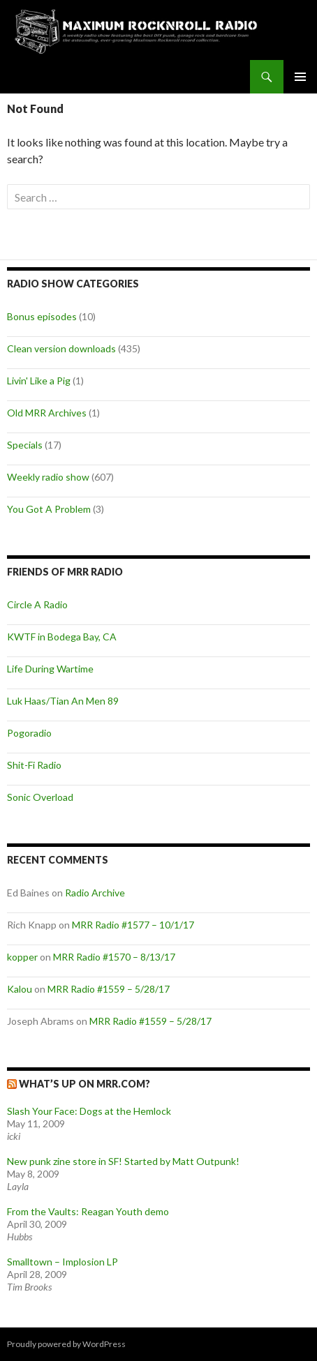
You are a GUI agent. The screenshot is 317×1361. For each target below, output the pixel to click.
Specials (25, 445)
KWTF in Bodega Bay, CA (62, 636)
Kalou (19, 989)
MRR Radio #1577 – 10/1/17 (133, 925)
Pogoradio (29, 733)
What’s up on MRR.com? (84, 1084)
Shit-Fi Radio (34, 765)
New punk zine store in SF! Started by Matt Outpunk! (123, 1161)
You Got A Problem (49, 509)
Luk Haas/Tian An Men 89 (63, 701)
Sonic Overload (40, 797)
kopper (22, 957)
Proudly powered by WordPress (66, 1344)
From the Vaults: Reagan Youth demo (88, 1211)
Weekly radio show (48, 477)
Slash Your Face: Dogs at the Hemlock (89, 1111)
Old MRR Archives (47, 413)
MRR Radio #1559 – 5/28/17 (108, 989)
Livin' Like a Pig (39, 380)
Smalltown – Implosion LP (62, 1262)
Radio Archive (95, 892)
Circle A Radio (37, 604)
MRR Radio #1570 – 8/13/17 (114, 957)
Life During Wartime (50, 669)
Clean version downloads (61, 348)
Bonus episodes (42, 316)
